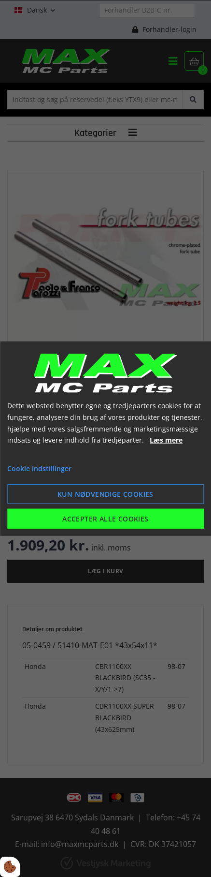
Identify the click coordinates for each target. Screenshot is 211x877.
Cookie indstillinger (39, 468)
